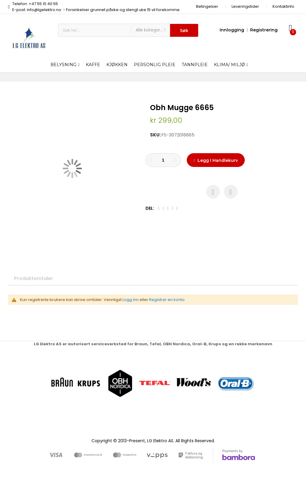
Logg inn (131, 299)
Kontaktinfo (283, 6)
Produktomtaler (33, 278)
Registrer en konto (167, 299)
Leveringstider (245, 6)
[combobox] (94, 30)
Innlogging (232, 30)
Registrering (264, 30)
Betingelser (207, 6)
